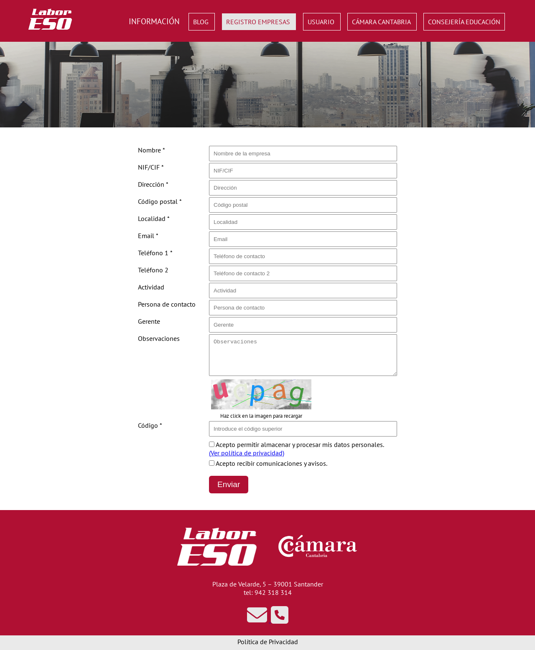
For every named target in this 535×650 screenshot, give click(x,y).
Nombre (151, 150)
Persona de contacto (167, 304)
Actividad (151, 287)
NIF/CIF (151, 167)
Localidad (154, 218)
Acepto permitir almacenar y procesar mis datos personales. (296, 448)
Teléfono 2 (153, 270)
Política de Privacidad (267, 641)
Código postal (160, 201)
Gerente (149, 321)
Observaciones (159, 338)
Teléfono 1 (155, 253)
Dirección (153, 184)
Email (148, 235)
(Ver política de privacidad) (246, 453)
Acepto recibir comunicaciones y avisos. (268, 463)
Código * (150, 425)
